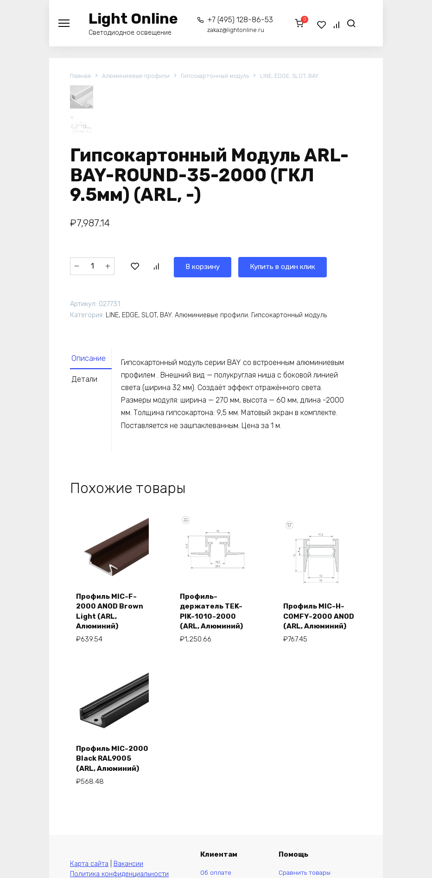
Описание (91, 360)
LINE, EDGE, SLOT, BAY (297, 76)
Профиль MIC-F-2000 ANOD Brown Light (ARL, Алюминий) (111, 613)
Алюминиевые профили (137, 76)
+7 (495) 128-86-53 (236, 24)
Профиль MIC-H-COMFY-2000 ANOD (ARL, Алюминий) (315, 613)
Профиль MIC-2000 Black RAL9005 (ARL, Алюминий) (105, 768)
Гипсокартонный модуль (219, 76)
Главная (81, 76)
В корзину (156, 267)
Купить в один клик (241, 267)
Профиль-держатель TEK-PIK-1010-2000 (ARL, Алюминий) (213, 613)
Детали (86, 382)
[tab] (94, 361)
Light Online (133, 18)
